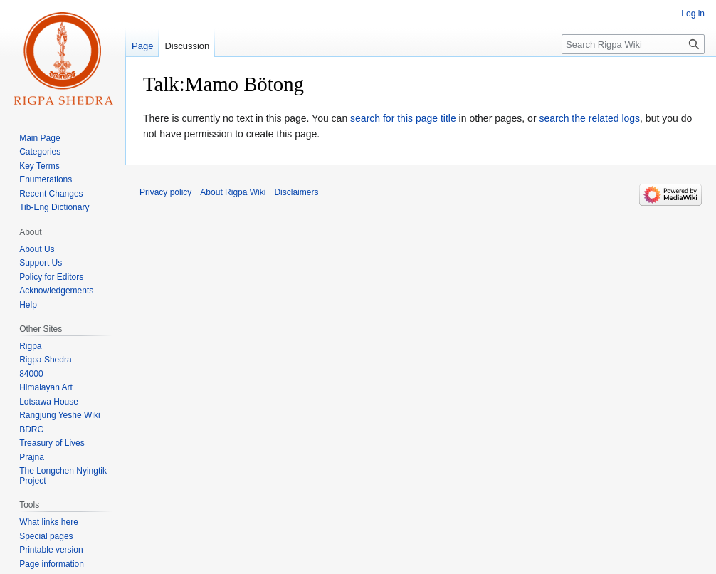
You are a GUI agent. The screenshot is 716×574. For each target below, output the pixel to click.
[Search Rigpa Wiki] (633, 44)
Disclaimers (296, 192)
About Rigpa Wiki (232, 192)
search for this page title (403, 118)
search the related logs (589, 118)
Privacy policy (165, 192)
